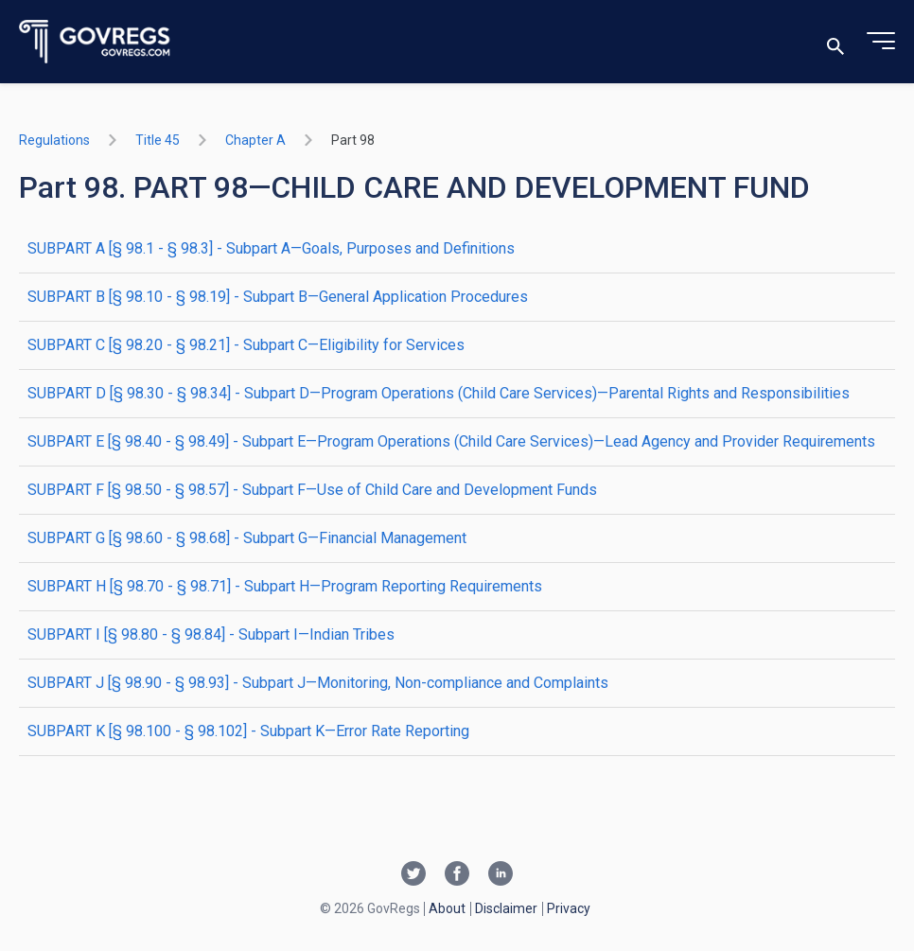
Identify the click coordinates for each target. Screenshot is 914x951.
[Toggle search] (835, 42)
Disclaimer (506, 908)
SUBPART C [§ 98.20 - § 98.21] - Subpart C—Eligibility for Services (246, 345)
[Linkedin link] (500, 875)
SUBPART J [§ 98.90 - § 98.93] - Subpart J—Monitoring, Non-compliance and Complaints (317, 683)
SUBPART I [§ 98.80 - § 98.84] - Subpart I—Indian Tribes (211, 634)
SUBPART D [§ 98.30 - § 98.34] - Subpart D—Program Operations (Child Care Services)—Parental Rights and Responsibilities (438, 393)
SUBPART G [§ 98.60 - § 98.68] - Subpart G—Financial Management (246, 538)
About (447, 908)
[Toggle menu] (881, 41)
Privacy (568, 908)
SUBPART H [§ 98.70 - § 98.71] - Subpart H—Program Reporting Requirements (284, 586)
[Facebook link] (457, 875)
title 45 (157, 140)
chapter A (255, 140)
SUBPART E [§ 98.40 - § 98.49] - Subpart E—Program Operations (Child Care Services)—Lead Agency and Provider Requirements (451, 441)
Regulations (54, 140)
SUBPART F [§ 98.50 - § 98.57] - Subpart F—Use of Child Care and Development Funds (312, 490)
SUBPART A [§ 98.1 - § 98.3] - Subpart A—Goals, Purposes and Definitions (271, 248)
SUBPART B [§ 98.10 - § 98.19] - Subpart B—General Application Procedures (277, 297)
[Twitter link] (413, 875)
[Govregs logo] (95, 42)
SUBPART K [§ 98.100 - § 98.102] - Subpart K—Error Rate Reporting (248, 731)
